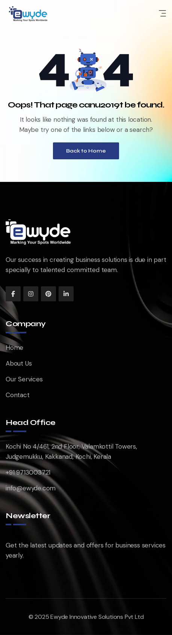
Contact (18, 395)
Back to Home (86, 151)
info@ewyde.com (31, 488)
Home (14, 347)
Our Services (24, 379)
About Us (19, 363)
